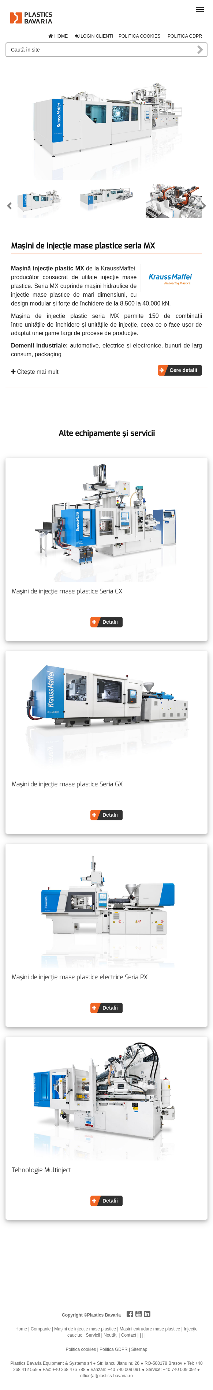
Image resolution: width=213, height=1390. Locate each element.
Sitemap (139, 1349)
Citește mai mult (35, 372)
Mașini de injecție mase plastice (85, 1329)
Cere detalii (183, 370)
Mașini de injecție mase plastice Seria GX (67, 784)
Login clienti (94, 36)
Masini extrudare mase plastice (150, 1329)
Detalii (110, 622)
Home (58, 36)
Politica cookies (140, 36)
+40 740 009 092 (179, 1369)
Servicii (93, 1335)
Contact (128, 1335)
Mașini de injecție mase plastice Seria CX (67, 591)
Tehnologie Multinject (41, 1170)
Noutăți (110, 1335)
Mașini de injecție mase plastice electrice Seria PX (79, 977)
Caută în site (200, 49)
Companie (41, 1329)
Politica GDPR (185, 36)
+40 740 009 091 (124, 1369)
